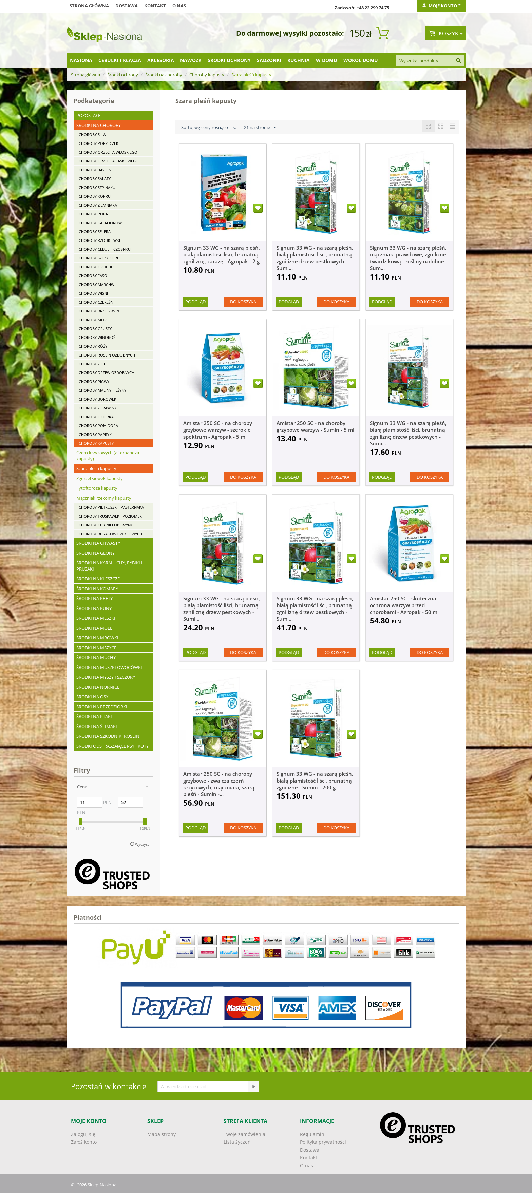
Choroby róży (93, 346)
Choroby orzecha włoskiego (108, 152)
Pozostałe (88, 115)
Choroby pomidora (98, 425)
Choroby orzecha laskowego (109, 160)
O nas (179, 6)
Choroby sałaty (95, 178)
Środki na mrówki (97, 638)
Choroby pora (93, 213)
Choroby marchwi (97, 284)
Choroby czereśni (96, 302)
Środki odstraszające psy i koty (112, 746)
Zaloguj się (83, 1134)
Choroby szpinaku (97, 187)
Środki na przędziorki (101, 707)
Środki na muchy (96, 657)
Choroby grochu (96, 266)
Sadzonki (269, 60)
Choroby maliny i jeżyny (102, 390)
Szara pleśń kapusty (96, 468)
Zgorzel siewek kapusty (99, 478)
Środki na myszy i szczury (105, 677)
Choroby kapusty (206, 75)
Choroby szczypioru (99, 258)
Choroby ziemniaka (98, 205)
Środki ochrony (229, 60)
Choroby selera (95, 231)
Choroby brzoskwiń (99, 310)
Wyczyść (142, 844)
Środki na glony (95, 553)
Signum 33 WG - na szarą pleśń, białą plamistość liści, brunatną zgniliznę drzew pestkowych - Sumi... (315, 257)
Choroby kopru (95, 196)
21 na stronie (260, 127)
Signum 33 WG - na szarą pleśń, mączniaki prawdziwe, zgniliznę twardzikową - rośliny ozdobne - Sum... (408, 257)
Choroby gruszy (95, 328)
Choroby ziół (92, 363)
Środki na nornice (97, 687)
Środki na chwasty (98, 543)
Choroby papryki (96, 434)
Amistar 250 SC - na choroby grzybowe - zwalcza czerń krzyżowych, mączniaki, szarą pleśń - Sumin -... (218, 783)
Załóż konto (84, 1142)
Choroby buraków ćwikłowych (110, 533)
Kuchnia (298, 60)
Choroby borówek (97, 399)
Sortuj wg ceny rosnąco (209, 128)
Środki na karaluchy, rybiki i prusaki (109, 566)
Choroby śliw (92, 134)
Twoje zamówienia (244, 1134)
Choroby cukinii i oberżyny (106, 524)
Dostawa (126, 6)
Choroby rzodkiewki (99, 240)
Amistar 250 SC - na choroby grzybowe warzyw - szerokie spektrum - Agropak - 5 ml (217, 430)
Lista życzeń (237, 1142)
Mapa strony (161, 1134)
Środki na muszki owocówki (109, 667)
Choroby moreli (95, 319)
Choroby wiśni (93, 293)
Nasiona (81, 60)
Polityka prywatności (323, 1142)
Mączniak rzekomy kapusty (103, 498)
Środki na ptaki (94, 716)
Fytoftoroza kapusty (96, 488)
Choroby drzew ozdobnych (106, 372)
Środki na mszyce (96, 647)
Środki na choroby (163, 75)
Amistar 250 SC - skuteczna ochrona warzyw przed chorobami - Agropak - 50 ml (404, 605)
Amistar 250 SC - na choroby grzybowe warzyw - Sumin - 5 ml (315, 426)
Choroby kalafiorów (100, 222)
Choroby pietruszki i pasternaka (111, 507)
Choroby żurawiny (97, 407)
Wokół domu (360, 60)
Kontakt (155, 6)
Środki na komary (97, 588)
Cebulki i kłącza (119, 60)
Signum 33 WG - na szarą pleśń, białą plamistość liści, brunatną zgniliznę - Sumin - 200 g (315, 780)
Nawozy (191, 60)
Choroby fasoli (94, 275)
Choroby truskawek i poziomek (110, 516)
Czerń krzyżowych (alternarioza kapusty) (107, 455)
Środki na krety (94, 598)
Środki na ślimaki (96, 726)
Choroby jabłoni (95, 169)
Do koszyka (243, 302)
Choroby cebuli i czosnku (105, 249)
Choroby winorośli (98, 337)
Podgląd (195, 302)
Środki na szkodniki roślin (107, 736)
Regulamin (312, 1134)
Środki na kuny (94, 608)
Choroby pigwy (94, 381)
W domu (326, 60)
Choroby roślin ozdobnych (107, 355)
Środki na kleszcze (98, 579)
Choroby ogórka (96, 416)
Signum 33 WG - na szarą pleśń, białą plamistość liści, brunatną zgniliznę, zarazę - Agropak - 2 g (221, 254)
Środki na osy (92, 697)
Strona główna (89, 6)
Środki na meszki (95, 618)
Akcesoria (160, 60)
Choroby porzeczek (98, 143)
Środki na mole (94, 628)
